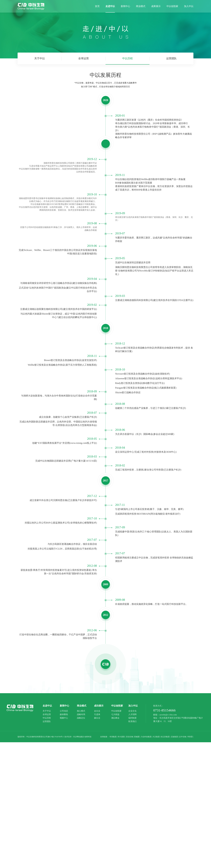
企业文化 (132, 711)
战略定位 (81, 718)
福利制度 (132, 718)
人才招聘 (132, 714)
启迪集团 (174, 737)
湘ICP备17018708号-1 (55, 737)
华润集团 (112, 737)
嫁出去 (97, 718)
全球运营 (83, 58)
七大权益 (115, 714)
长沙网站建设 (78, 737)
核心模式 (81, 711)
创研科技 (87, 737)
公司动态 (64, 711)
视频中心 (64, 718)
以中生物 (182, 737)
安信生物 (129, 737)
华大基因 (121, 737)
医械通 (136, 737)
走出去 (97, 711)
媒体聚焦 (64, 714)
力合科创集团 (146, 737)
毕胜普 (190, 737)
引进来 (97, 714)
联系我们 (132, 721)
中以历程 (127, 61)
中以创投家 (116, 711)
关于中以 (39, 58)
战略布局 (81, 714)
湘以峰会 (115, 718)
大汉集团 (156, 737)
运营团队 (171, 58)
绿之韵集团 (165, 737)
